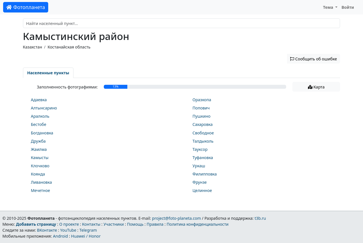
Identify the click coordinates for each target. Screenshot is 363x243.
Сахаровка (203, 124)
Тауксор (200, 149)
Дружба (38, 141)
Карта (316, 87)
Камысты (39, 157)
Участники (114, 224)
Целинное (202, 190)
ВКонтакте (47, 230)
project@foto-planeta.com (176, 218)
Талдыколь (203, 141)
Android (60, 236)
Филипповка (205, 174)
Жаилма (39, 149)
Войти (347, 7)
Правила (155, 224)
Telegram (88, 230)
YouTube (68, 230)
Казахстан (32, 47)
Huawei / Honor (85, 236)
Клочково (40, 165)
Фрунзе (200, 182)
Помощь (135, 224)
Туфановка (203, 157)
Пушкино (201, 116)
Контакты (91, 224)
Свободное (203, 133)
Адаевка (39, 99)
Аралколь (40, 116)
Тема (328, 7)
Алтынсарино (44, 108)
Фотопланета (25, 7)
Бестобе (38, 124)
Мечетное (40, 190)
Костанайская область (69, 47)
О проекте (69, 224)
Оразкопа (202, 99)
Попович (201, 108)
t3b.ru (260, 218)
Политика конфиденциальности (198, 224)
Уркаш (199, 165)
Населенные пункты (48, 72)
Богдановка (42, 133)
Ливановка (41, 182)
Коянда (38, 174)
